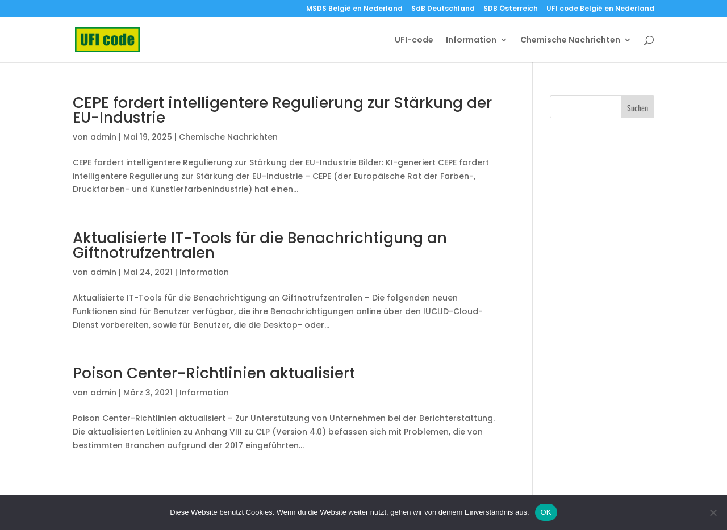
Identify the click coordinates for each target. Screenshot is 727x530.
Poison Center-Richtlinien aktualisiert (214, 373)
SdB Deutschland (443, 9)
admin (103, 137)
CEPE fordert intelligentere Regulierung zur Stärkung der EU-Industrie (282, 110)
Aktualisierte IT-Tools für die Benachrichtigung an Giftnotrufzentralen (260, 245)
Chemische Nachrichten (570, 40)
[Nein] (712, 512)
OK (546, 512)
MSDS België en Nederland (354, 9)
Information (471, 40)
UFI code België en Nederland (600, 9)
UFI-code (414, 40)
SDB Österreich (510, 9)
